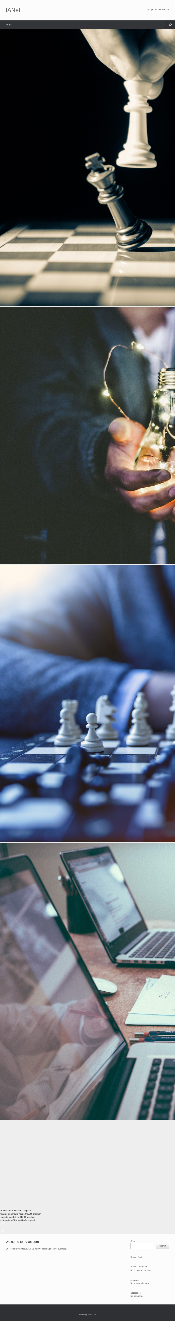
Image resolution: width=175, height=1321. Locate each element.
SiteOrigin (92, 1315)
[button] (170, 24)
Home (9, 25)
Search (133, 1241)
